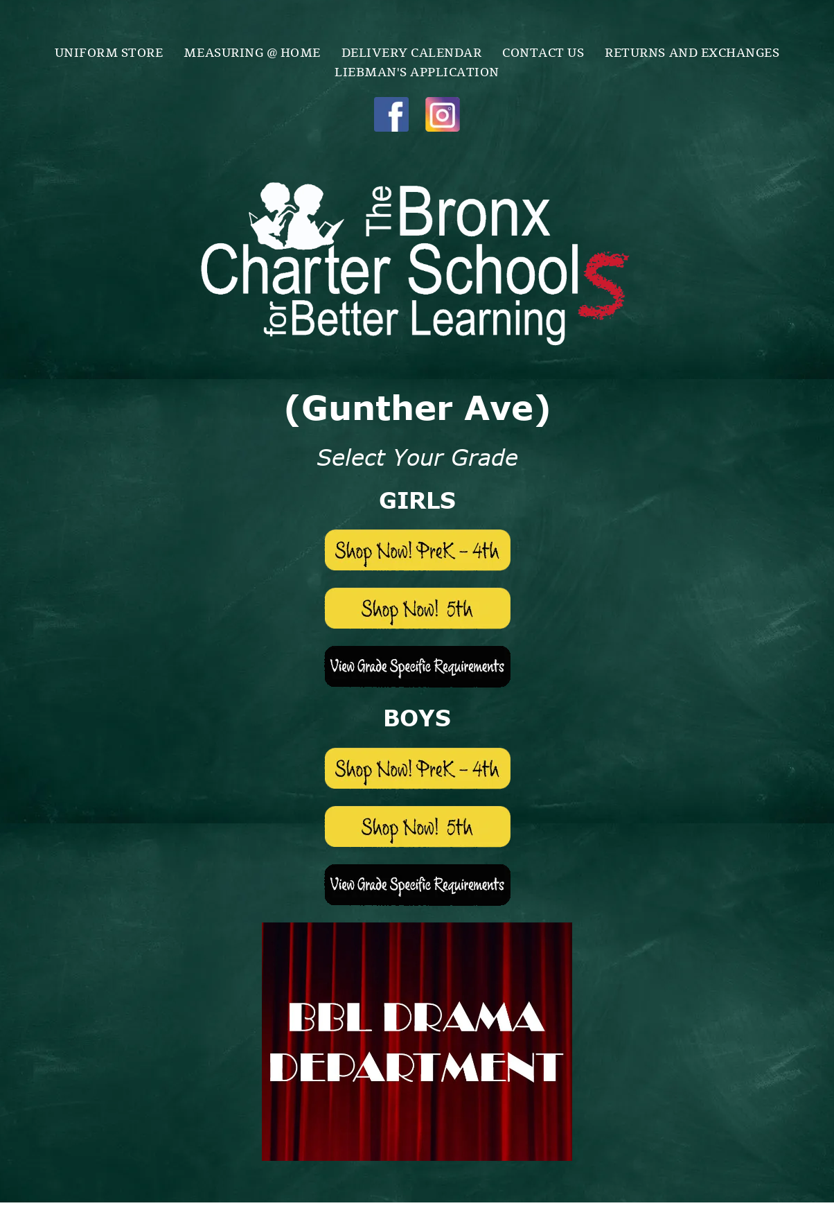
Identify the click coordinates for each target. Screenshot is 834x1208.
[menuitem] (109, 51)
